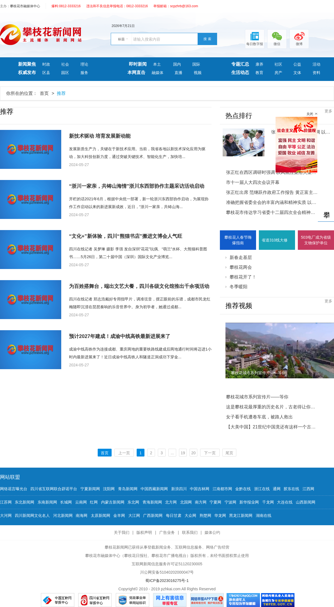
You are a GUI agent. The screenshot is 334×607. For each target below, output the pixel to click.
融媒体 (157, 72)
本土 (157, 64)
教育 (259, 72)
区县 (46, 72)
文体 (297, 72)
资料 (316, 72)
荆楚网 (205, 515)
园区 (65, 72)
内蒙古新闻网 (112, 502)
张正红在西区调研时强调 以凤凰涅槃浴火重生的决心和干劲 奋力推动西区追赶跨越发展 (272, 172)
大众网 (190, 515)
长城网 (66, 502)
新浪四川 (179, 489)
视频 (198, 72)
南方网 (201, 502)
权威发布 (27, 72)
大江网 (134, 515)
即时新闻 (138, 64)
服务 (84, 72)
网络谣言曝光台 (13, 489)
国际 (196, 64)
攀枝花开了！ (243, 277)
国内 (177, 64)
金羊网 (119, 515)
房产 (278, 72)
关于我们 (121, 532)
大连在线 (285, 502)
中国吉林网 (199, 489)
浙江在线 (262, 489)
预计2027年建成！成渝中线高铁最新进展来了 (119, 336)
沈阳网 (109, 489)
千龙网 (268, 502)
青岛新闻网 (127, 489)
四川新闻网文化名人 (32, 515)
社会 (65, 64)
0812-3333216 (69, 6)
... (172, 453)
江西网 (308, 489)
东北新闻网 (24, 502)
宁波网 (230, 502)
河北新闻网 (63, 515)
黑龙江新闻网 (240, 515)
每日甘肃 (173, 515)
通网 (277, 489)
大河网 (6, 515)
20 (193, 453)
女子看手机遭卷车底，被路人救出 (259, 416)
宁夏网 (215, 502)
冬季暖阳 (238, 286)
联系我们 (190, 532)
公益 (297, 64)
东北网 (133, 502)
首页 (44, 93)
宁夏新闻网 (90, 489)
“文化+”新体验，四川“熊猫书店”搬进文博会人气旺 (125, 236)
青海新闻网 (152, 502)
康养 (259, 64)
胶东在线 (291, 489)
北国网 (186, 502)
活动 (316, 64)
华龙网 (220, 515)
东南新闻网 (47, 502)
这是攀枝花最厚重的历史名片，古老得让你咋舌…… (272, 406)
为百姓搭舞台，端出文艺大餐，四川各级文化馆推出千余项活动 (139, 286)
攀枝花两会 (241, 267)
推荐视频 (238, 305)
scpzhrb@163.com (184, 6)
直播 (178, 72)
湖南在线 (263, 515)
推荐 (61, 93)
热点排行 (238, 115)
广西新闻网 (153, 515)
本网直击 (136, 72)
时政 (46, 64)
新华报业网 (249, 502)
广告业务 (167, 532)
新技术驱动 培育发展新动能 (100, 136)
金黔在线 (243, 489)
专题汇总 (240, 64)
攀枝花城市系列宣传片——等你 (257, 396)
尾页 (229, 453)
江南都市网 (222, 489)
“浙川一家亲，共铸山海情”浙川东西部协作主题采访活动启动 (136, 186)
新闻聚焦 (27, 64)
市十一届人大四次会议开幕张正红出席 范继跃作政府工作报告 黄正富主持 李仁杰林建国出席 (272, 187)
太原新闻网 (100, 515)
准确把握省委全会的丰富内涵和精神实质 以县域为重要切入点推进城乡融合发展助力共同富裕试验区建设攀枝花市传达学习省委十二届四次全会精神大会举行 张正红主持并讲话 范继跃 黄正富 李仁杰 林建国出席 (272, 207)
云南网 (81, 502)
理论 (84, 64)
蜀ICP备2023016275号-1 (167, 580)
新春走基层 (241, 257)
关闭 (309, 114)
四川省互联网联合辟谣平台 (53, 489)
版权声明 (144, 532)
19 (183, 453)
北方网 (171, 502)
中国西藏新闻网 (154, 489)
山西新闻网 (305, 502)
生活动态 (240, 72)
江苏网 (6, 502)
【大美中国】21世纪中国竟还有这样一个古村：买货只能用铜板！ (272, 427)
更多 (328, 111)
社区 (278, 64)
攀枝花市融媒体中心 (25, 6)
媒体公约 (212, 532)
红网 (94, 502)
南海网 (81, 515)
